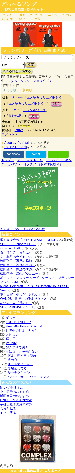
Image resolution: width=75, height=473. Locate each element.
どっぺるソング (19, 4)
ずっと (10, 318)
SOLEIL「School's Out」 (18, 244)
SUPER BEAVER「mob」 (18, 307)
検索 (31, 64)
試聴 (56, 104)
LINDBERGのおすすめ (16, 400)
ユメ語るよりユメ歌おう (44, 97)
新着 (22, 17)
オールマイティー (20, 364)
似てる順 (9, 90)
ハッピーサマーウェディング (28, 377)
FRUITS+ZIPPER (18, 322)
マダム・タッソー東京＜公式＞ (30, 81)
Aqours (18, 97)
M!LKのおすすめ (11, 387)
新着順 (27, 90)
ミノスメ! (67, 15)
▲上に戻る (8, 412)
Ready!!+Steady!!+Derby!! (24, 326)
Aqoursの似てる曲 (17, 142)
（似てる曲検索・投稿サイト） (24, 9)
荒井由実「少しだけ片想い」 (21, 294)
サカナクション (19, 372)
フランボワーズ (34, 110)
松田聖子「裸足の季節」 (17, 261)
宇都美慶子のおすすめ (16, 404)
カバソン (52, 15)
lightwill (33, 470)
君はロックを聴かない (22, 351)
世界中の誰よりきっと (22, 330)
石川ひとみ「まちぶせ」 (17, 252)
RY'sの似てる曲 (15, 147)
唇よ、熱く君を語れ (22, 355)
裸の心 (12, 360)
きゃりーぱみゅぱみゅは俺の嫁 (22, 229)
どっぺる (7, 17)
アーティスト (37, 17)
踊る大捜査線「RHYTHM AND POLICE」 (29, 240)
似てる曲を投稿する (16, 71)
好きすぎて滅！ (17, 347)
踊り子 (10, 339)
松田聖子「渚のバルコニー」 (21, 273)
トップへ (7, 160)
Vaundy (11, 343)
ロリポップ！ (54, 470)
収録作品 (15, 116)
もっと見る (8, 408)
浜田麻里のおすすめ (14, 396)
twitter (36, 154)
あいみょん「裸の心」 (16, 303)
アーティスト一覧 (30, 160)
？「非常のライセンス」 (17, 256)
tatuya (19, 130)
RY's (16, 110)
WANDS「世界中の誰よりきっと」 (25, 298)
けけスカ (12, 334)
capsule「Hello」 (12, 248)
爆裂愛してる (17, 368)
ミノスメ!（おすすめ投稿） (43, 164)
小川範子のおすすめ (14, 391)
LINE (58, 154)
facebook (13, 154)
